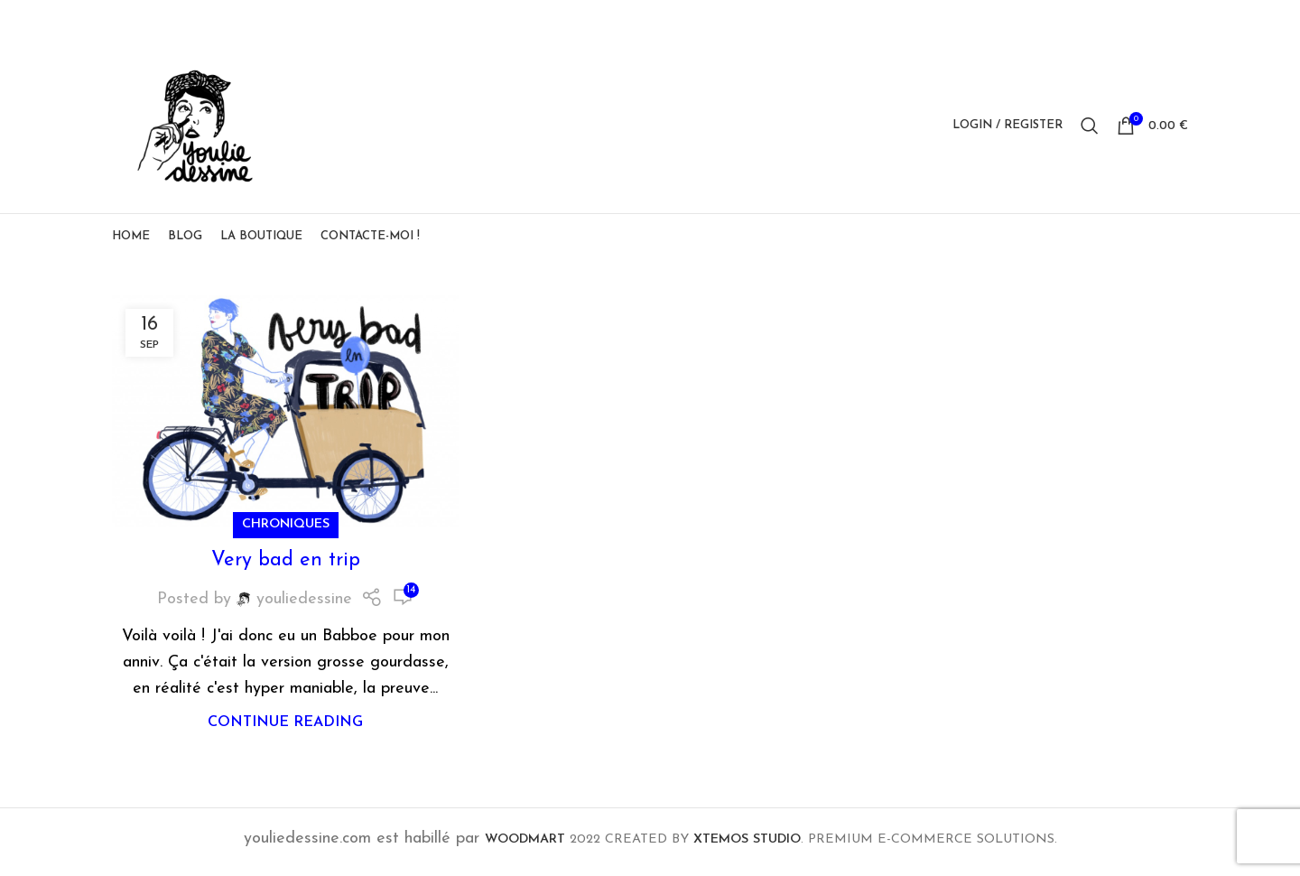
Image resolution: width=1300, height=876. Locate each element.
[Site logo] (197, 126)
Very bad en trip (285, 565)
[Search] (1090, 128)
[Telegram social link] (1176, 19)
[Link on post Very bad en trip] (285, 416)
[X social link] (1107, 19)
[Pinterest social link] (1131, 19)
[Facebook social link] (1085, 19)
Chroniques (286, 529)
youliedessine (304, 604)
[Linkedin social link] (1154, 19)
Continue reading (285, 728)
